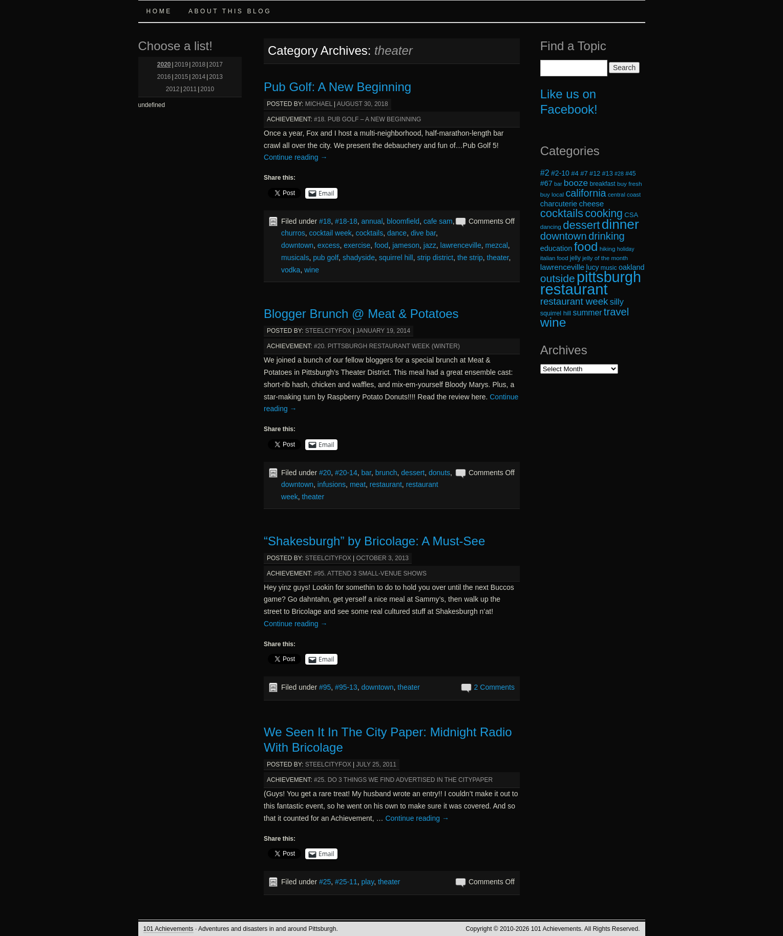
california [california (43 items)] (585, 193)
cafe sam (438, 221)
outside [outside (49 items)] (557, 278)
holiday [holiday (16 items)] (625, 249)
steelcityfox (328, 330)
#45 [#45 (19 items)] (630, 173)
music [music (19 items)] (609, 267)
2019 (181, 64)
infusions (332, 484)
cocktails (370, 233)
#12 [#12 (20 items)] (594, 173)
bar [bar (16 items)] (558, 184)
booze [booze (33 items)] (576, 183)
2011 (190, 89)
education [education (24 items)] (556, 248)
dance (397, 233)
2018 (198, 64)
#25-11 (346, 882)
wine (311, 270)
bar (366, 473)
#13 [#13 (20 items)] (607, 173)
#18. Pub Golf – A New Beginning (367, 119)
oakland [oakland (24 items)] (632, 267)
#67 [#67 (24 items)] (546, 183)
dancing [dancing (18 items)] (550, 226)
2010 (207, 89)
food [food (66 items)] (586, 246)
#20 (325, 473)
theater (498, 257)
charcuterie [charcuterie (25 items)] (559, 204)
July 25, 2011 (376, 764)
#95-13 (346, 687)
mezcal (496, 245)
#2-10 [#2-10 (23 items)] (560, 173)
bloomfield (403, 221)
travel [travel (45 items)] (616, 311)
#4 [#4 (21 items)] (575, 173)
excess (329, 245)
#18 (325, 221)
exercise (357, 245)
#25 (325, 882)
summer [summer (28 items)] (587, 312)
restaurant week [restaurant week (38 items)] (574, 301)
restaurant (386, 484)
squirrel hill (396, 257)
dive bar (423, 233)
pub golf (325, 257)
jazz (430, 245)
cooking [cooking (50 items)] (604, 213)
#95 (325, 687)
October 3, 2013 (382, 558)
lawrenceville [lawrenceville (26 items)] (562, 267)
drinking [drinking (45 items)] (606, 236)
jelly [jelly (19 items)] (575, 258)
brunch (386, 473)
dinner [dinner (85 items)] (620, 224)
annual (372, 221)
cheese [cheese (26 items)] (591, 203)
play (367, 882)
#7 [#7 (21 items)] (584, 173)
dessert (413, 473)
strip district (435, 257)
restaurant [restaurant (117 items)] (574, 289)
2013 (216, 76)
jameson (405, 245)
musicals (295, 257)
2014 (198, 76)
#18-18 (346, 221)
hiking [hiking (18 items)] (608, 248)
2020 (164, 64)
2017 (216, 64)
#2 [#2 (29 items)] (544, 172)
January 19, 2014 (383, 330)
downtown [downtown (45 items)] (563, 236)
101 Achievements (168, 928)
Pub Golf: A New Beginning (337, 87)
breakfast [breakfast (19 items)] (602, 183)
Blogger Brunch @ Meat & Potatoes (361, 314)
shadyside (359, 257)
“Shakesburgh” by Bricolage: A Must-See (374, 541)
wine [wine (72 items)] (553, 322)
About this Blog (229, 11)
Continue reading (296, 157)
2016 (164, 76)
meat (358, 484)
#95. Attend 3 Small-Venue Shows (370, 573)
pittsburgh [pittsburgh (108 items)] (609, 277)
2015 (181, 76)
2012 (173, 89)
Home (159, 11)
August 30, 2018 (362, 104)
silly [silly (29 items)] (617, 301)
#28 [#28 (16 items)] (619, 174)
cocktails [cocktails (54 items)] (561, 213)
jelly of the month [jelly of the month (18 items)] (605, 257)
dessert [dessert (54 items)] (581, 225)
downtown (297, 245)
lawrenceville (460, 245)
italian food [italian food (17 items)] (554, 258)
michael (318, 104)
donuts (439, 473)
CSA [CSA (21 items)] (631, 215)
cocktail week (330, 233)
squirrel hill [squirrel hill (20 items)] (556, 313)
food (381, 245)
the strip (470, 257)
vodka (290, 270)
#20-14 (346, 473)
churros (293, 233)
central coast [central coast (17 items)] (624, 195)
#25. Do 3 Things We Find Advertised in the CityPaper (403, 779)
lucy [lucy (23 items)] (592, 267)
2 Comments (494, 687)
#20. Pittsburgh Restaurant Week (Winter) (387, 346)
